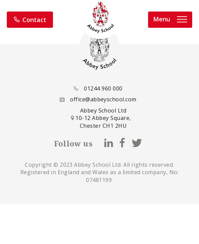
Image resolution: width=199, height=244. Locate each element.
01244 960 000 (103, 88)
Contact (30, 20)
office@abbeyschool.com (103, 99)
